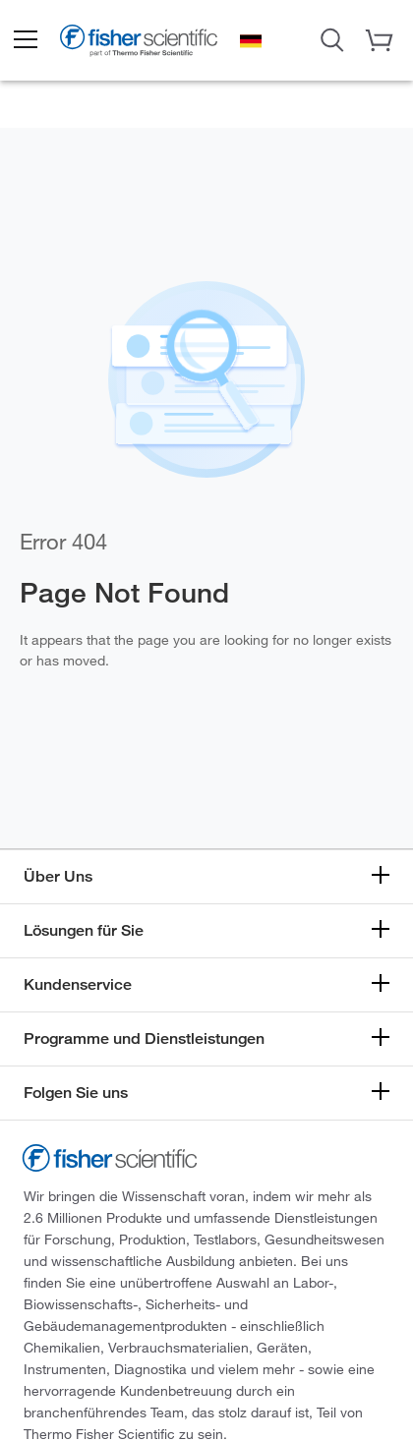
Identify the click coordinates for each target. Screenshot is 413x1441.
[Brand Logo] (138, 43)
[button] (24, 40)
